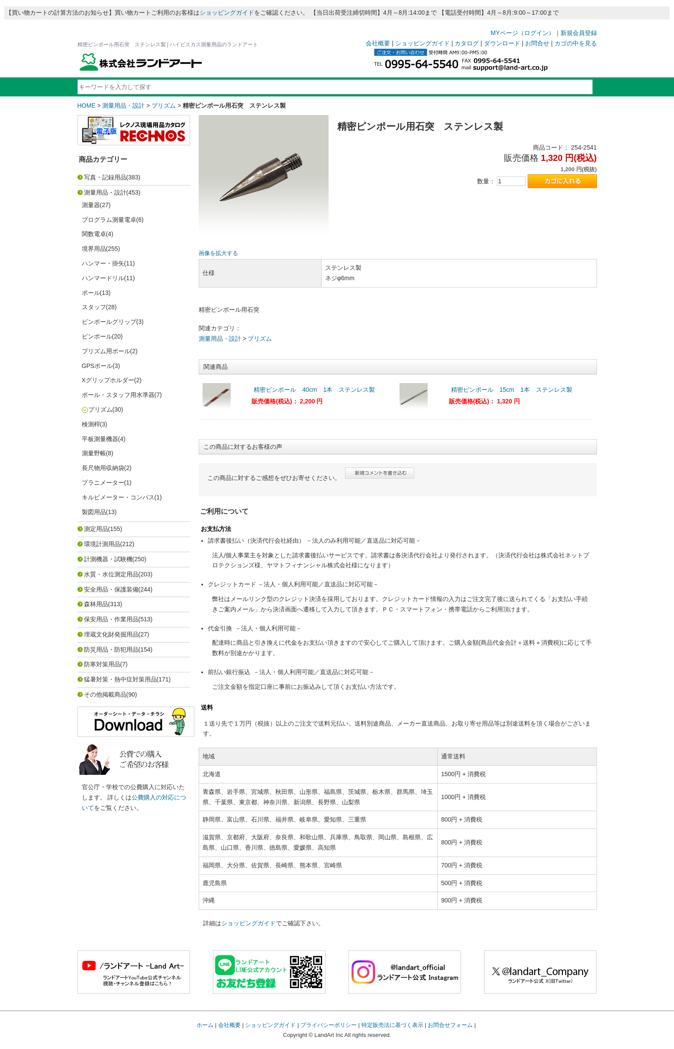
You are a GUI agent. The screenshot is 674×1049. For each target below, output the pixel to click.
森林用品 (96, 604)
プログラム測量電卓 (109, 219)
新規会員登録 (579, 32)
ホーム (205, 1025)
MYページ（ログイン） (523, 32)
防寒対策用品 (102, 664)
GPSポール (97, 365)
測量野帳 (94, 453)
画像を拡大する (218, 253)
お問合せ (537, 43)
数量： (486, 181)
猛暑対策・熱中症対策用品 (120, 679)
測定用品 (96, 528)
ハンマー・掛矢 (103, 263)
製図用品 (94, 512)
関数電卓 (94, 233)
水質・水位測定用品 (111, 574)
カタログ (467, 43)
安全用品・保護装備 (111, 589)
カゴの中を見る (576, 43)
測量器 (91, 204)
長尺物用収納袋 (103, 467)
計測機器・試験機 (108, 559)
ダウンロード (502, 43)
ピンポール (97, 336)
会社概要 (378, 43)
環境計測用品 (102, 543)
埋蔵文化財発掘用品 (111, 634)
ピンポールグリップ (109, 321)
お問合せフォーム (450, 1025)
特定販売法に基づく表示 (392, 1025)
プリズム (164, 105)
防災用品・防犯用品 (111, 649)
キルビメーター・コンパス (118, 497)
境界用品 (94, 248)
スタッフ (94, 307)
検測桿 (91, 424)
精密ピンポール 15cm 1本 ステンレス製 (511, 389)
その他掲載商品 (105, 694)
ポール (91, 292)
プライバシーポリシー (328, 1025)
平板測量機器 (100, 438)
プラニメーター (103, 482)
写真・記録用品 (105, 177)
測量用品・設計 (123, 105)
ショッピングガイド (227, 12)
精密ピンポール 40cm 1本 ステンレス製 (314, 389)
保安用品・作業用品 (111, 619)
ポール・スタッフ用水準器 (118, 394)
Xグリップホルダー (108, 380)
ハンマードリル (103, 278)
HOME (86, 105)
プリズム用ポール (106, 351)
